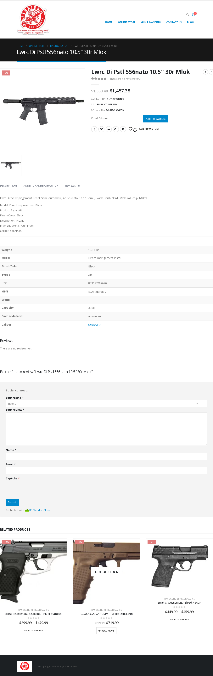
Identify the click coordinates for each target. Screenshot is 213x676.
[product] (33, 572)
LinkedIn (109, 129)
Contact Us (174, 22)
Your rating (15, 398)
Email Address (117, 118)
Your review (15, 409)
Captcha (13, 478)
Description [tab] (8, 185)
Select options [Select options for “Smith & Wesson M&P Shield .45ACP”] (179, 619)
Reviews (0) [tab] (72, 185)
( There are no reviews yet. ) (125, 78)
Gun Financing (151, 22)
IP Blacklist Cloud (40, 510)
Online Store (127, 22)
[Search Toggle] (187, 14)
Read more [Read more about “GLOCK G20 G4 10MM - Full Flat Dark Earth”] (108, 630)
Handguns (117, 109)
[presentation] (35, 488)
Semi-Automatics (40, 610)
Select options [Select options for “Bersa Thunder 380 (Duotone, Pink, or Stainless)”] (33, 630)
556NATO (94, 325)
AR (107, 109)
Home (108, 22)
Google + (116, 129)
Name (11, 450)
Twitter (101, 129)
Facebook (94, 129)
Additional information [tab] (41, 185)
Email (123, 129)
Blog (190, 22)
